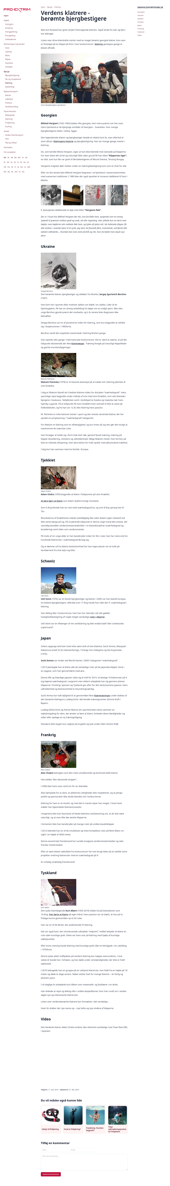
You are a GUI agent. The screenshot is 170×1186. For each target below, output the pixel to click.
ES (12, 162)
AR (12, 157)
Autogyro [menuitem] (9, 24)
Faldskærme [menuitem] (10, 39)
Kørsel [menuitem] (8, 95)
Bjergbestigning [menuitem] (12, 75)
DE (26, 157)
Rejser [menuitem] (8, 59)
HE (24, 162)
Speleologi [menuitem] (9, 86)
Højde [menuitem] (6, 20)
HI (28, 162)
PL (20, 172)
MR (29, 167)
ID (12, 167)
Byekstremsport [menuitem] (11, 91)
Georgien (141, 12)
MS (5, 172)
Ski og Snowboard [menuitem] (13, 79)
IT (15, 167)
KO (21, 167)
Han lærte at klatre (58, 914)
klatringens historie (63, 141)
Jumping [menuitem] (9, 28)
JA (18, 167)
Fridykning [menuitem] (10, 122)
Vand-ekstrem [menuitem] (10, 111)
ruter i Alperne (97, 616)
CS (23, 157)
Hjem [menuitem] (6, 15)
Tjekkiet (140, 19)
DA (5, 157)
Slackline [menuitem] (9, 63)
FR (21, 162)
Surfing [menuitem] (8, 126)
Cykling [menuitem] (8, 51)
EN (8, 162)
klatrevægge (77, 343)
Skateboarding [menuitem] (11, 106)
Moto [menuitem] (7, 55)
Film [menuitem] (7, 139)
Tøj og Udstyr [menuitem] (11, 142)
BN (19, 157)
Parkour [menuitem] (8, 103)
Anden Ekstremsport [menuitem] (14, 135)
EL (5, 162)
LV (25, 167)
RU (23, 172)
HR (5, 167)
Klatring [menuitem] (8, 83)
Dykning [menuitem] (9, 119)
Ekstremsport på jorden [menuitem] (14, 44)
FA (15, 162)
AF (8, 157)
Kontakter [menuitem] (8, 147)
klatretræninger (102, 695)
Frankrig (140, 28)
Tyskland (140, 32)
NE (9, 172)
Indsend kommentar (51, 1174)
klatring (99, 44)
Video (139, 35)
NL (12, 172)
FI (18, 162)
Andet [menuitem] (6, 131)
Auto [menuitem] (7, 48)
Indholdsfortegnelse (150, 7)
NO (16, 172)
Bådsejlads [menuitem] (10, 115)
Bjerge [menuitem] (7, 71)
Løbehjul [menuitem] (9, 99)
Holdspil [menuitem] (8, 67)
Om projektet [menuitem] (10, 152)
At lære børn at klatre (52, 500)
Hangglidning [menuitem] (11, 31)
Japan (139, 25)
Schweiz (140, 22)
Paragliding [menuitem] (10, 35)
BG (15, 157)
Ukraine (140, 15)
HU (8, 167)
